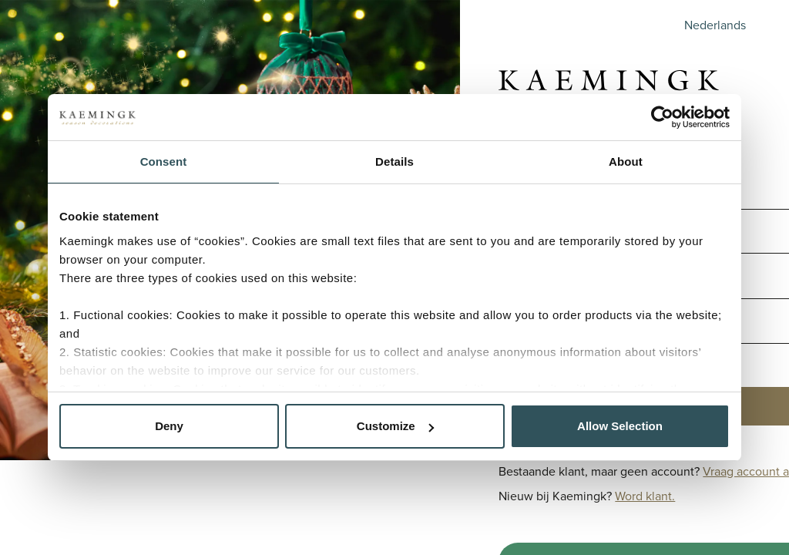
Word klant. (645, 496)
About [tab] (626, 161)
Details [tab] (394, 161)
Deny (169, 425)
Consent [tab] (163, 161)
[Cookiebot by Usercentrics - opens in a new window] (662, 117)
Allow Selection (620, 425)
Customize (395, 425)
